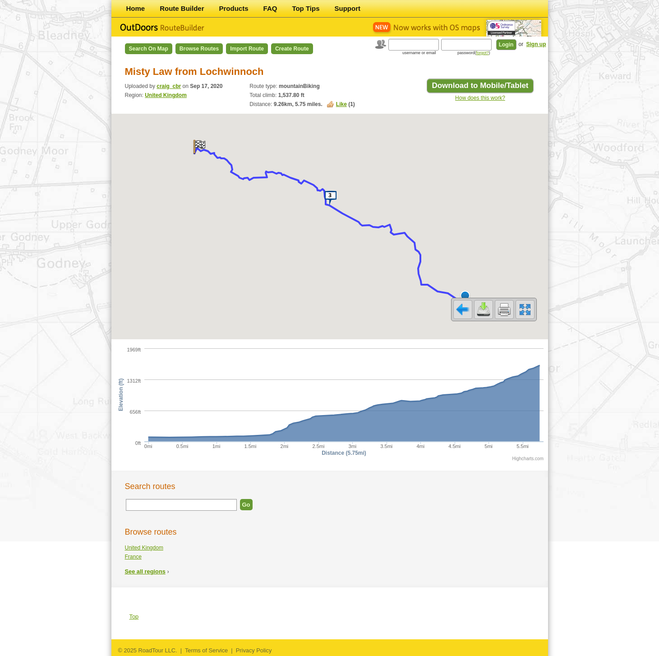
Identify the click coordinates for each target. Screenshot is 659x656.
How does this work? (480, 98)
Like (341, 104)
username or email (419, 53)
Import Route (247, 49)
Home (135, 8)
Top (134, 616)
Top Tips (305, 8)
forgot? (482, 53)
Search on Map (148, 49)
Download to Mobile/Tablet (480, 85)
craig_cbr (169, 86)
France (133, 557)
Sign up (536, 44)
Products (234, 8)
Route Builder (182, 8)
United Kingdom (166, 95)
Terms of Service (206, 650)
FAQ (270, 8)
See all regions (145, 571)
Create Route (292, 49)
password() (473, 53)
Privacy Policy (254, 650)
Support (348, 8)
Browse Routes (199, 49)
